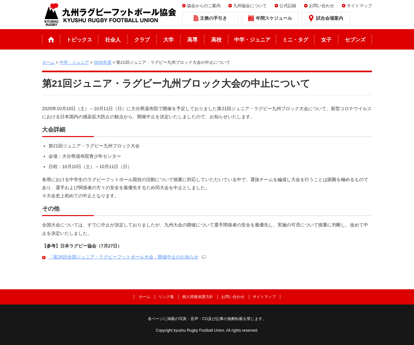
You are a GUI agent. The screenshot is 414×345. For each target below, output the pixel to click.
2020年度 (103, 62)
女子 (326, 39)
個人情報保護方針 (197, 296)
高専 (192, 39)
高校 (216, 39)
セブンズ (355, 39)
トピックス (79, 39)
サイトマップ (359, 6)
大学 (168, 39)
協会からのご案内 (204, 6)
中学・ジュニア (252, 39)
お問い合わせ (321, 6)
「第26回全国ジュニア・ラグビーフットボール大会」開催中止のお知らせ (124, 256)
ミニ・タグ (295, 39)
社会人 (113, 39)
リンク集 (166, 296)
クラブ (142, 39)
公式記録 (287, 6)
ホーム (51, 39)
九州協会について (250, 6)
